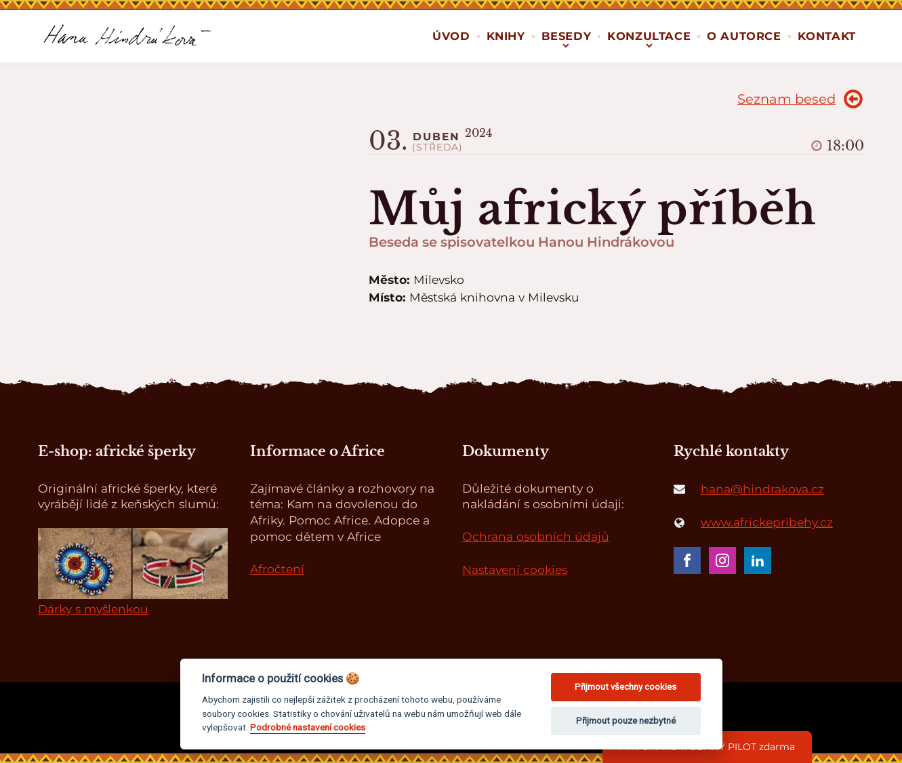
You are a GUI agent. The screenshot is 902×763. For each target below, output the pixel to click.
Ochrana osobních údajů (535, 536)
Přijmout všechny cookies (625, 687)
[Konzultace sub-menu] (649, 44)
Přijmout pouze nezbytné (626, 721)
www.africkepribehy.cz (767, 522)
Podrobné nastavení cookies (307, 727)
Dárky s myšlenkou (93, 609)
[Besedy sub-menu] (565, 44)
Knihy (506, 36)
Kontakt (827, 36)
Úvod (451, 36)
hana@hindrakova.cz (762, 489)
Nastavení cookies (514, 569)
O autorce (744, 36)
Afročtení (277, 569)
